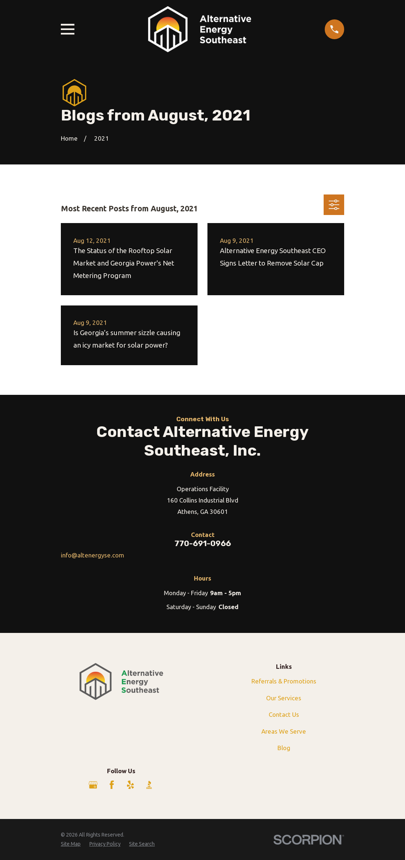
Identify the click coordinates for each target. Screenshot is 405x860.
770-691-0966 (202, 543)
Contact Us (284, 714)
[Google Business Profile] (93, 785)
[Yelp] (130, 785)
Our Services (283, 697)
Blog (283, 747)
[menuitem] (71, 844)
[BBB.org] (149, 785)
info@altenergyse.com (92, 555)
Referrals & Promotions (283, 681)
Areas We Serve (283, 731)
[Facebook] (111, 785)
